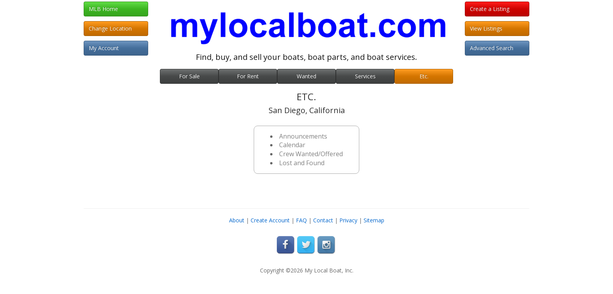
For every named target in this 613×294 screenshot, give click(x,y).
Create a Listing (489, 9)
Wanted (306, 76)
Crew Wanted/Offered (311, 154)
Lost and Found (301, 163)
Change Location (110, 28)
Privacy (348, 220)
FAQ (301, 220)
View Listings (486, 28)
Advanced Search (491, 48)
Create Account (270, 220)
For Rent (248, 76)
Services (365, 76)
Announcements (303, 136)
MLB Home (103, 9)
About (236, 220)
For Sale (189, 76)
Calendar (292, 145)
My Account (104, 48)
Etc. (423, 76)
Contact (323, 220)
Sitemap (374, 220)
